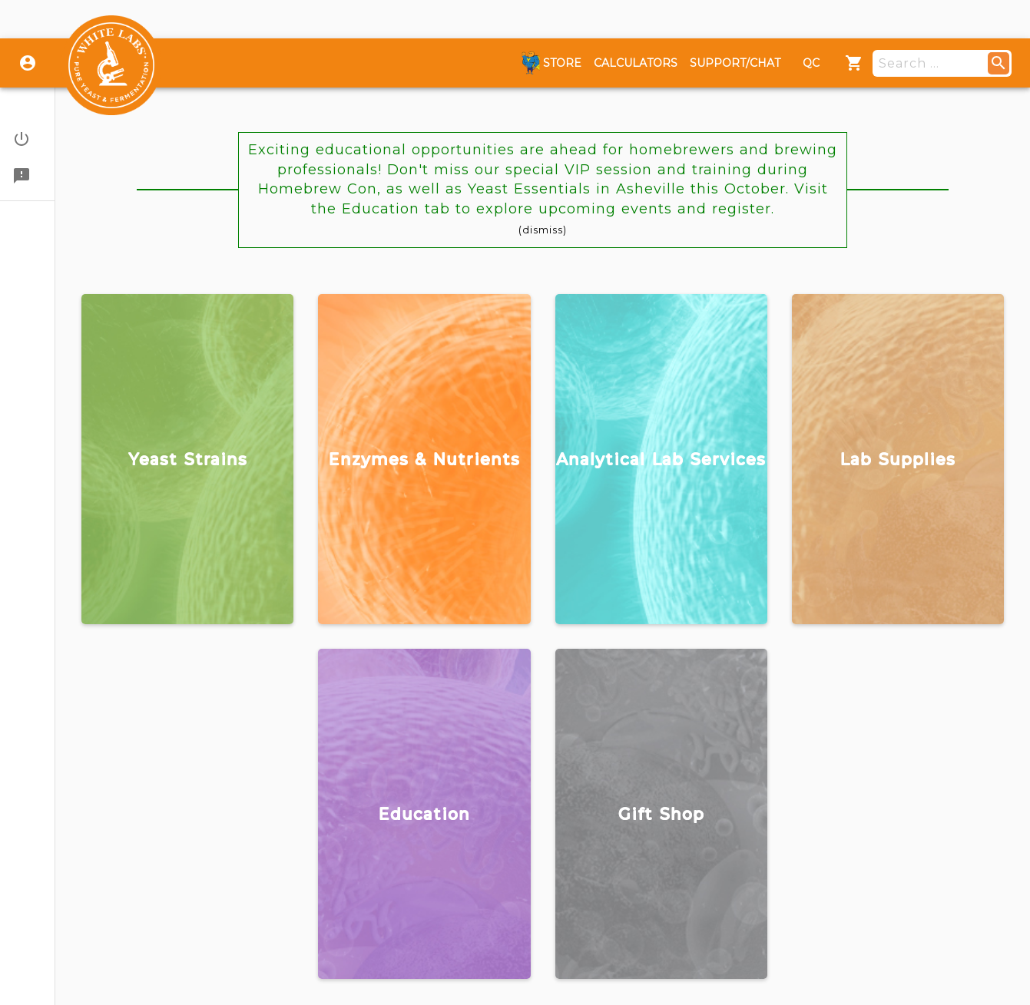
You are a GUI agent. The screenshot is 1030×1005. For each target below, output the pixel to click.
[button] (27, 139)
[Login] (27, 63)
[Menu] (854, 63)
